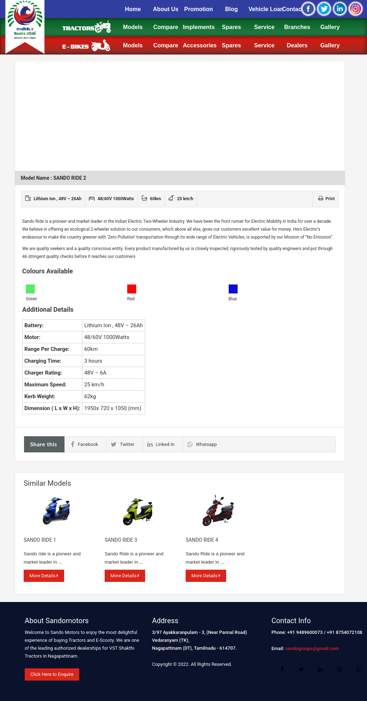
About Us (165, 9)
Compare (165, 27)
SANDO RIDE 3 (121, 540)
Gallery (330, 27)
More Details (43, 575)
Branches (297, 27)
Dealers (297, 45)
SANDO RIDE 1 (40, 540)
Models (133, 27)
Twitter (122, 444)
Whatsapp (202, 444)
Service (264, 27)
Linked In (161, 444)
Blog (231, 9)
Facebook (84, 444)
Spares (231, 27)
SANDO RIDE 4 (202, 540)
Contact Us (297, 9)
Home (132, 9)
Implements (199, 27)
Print (326, 198)
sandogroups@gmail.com (312, 648)
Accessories (199, 45)
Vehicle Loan (266, 9)
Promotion (198, 9)
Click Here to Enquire (51, 674)
